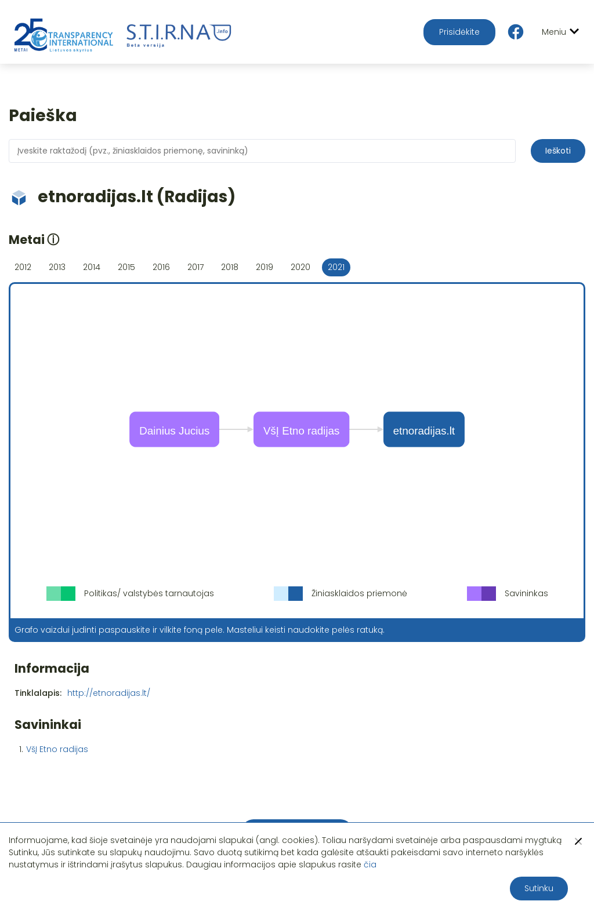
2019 (264, 267)
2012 (23, 267)
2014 (91, 267)
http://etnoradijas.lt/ (108, 693)
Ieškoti (558, 150)
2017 (195, 267)
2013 (57, 267)
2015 (126, 267)
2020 (300, 267)
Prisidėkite (459, 32)
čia (370, 864)
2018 (229, 267)
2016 (161, 267)
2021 (336, 267)
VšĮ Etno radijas (57, 749)
